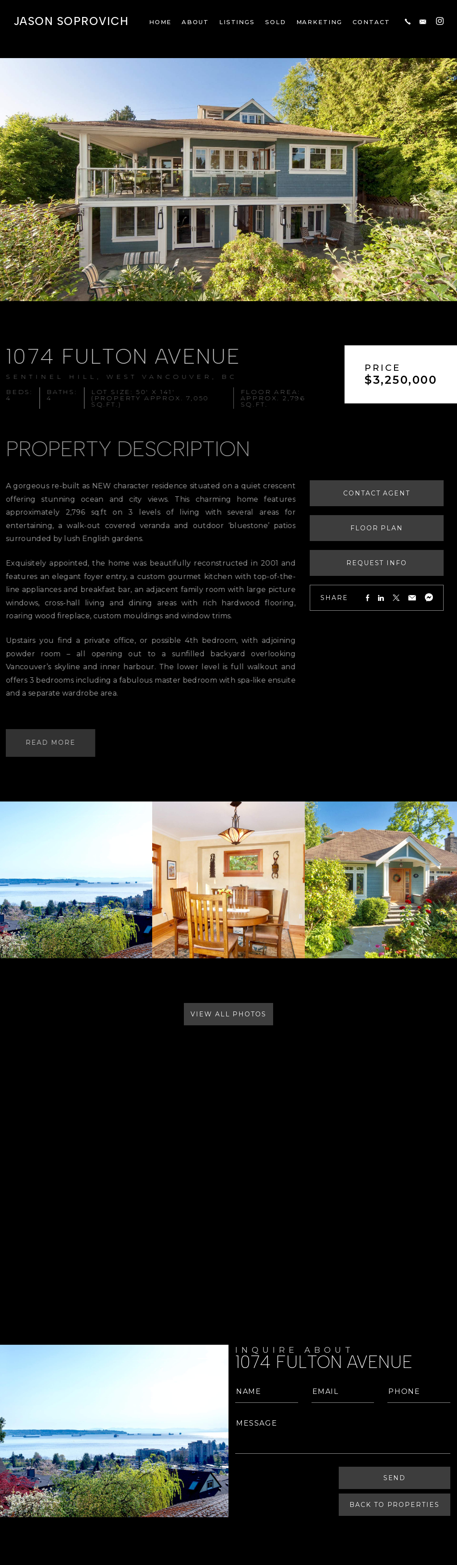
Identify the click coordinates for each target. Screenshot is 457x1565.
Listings (237, 21)
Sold (275, 21)
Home (160, 21)
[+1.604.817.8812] (408, 21)
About (195, 21)
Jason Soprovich (71, 21)
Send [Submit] (395, 1478)
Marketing (319, 21)
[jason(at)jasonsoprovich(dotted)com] (423, 21)
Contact (371, 21)
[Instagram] (440, 20)
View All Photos (228, 1014)
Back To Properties (395, 1505)
